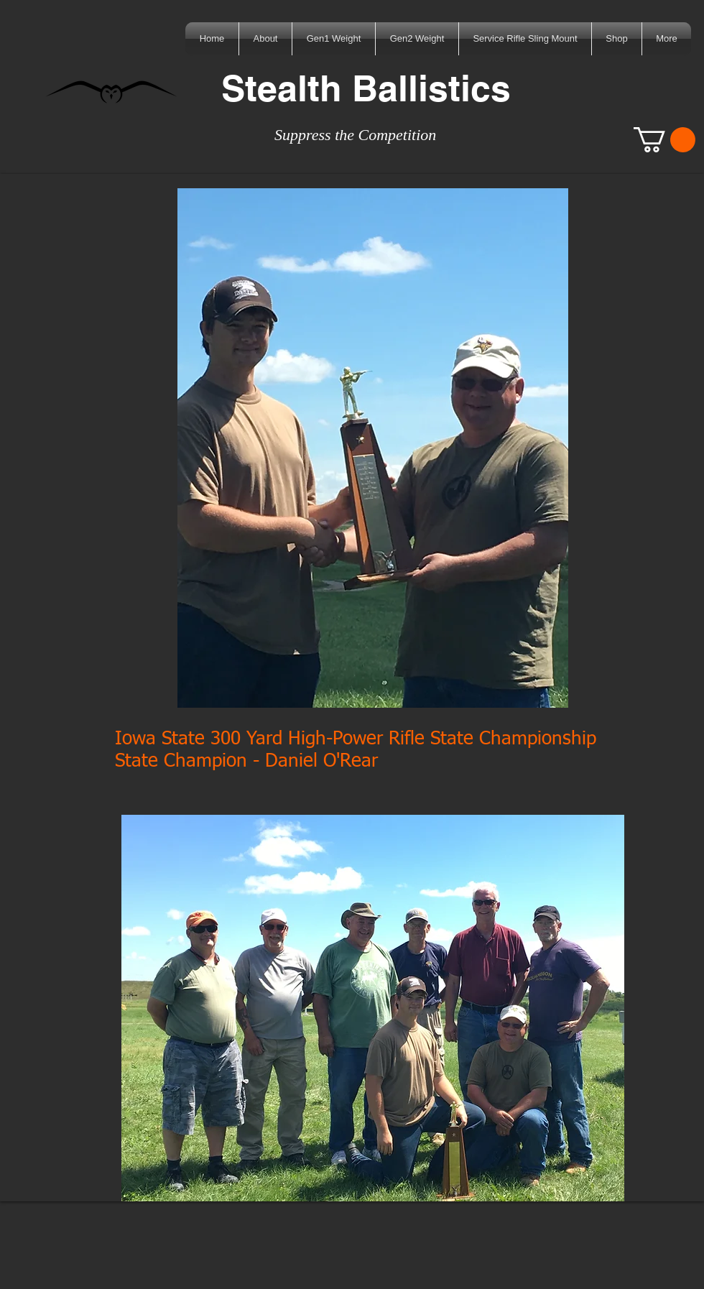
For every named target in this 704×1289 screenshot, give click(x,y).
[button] (664, 139)
